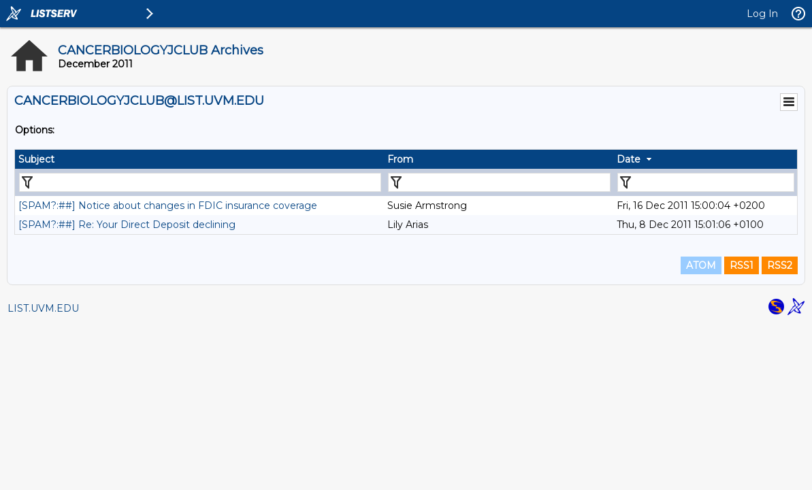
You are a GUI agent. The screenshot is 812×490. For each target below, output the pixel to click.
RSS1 (741, 265)
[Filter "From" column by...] (499, 182)
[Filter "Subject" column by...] (200, 182)
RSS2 (779, 265)
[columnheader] (199, 159)
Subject (36, 159)
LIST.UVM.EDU (43, 308)
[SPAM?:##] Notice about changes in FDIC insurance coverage (167, 205)
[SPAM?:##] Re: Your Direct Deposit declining (127, 224)
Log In (762, 13)
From (400, 159)
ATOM (701, 265)
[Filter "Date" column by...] (705, 182)
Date (628, 159)
